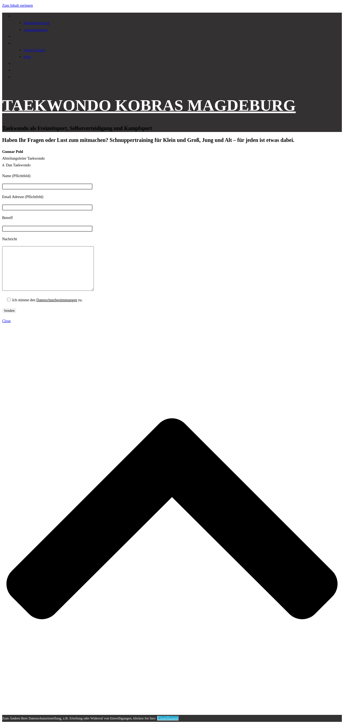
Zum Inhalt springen (17, 5)
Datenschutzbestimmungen (56, 300)
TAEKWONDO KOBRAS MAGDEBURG (149, 105)
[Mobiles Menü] (15, 87)
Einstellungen (167, 718)
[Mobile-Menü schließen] (6, 321)
